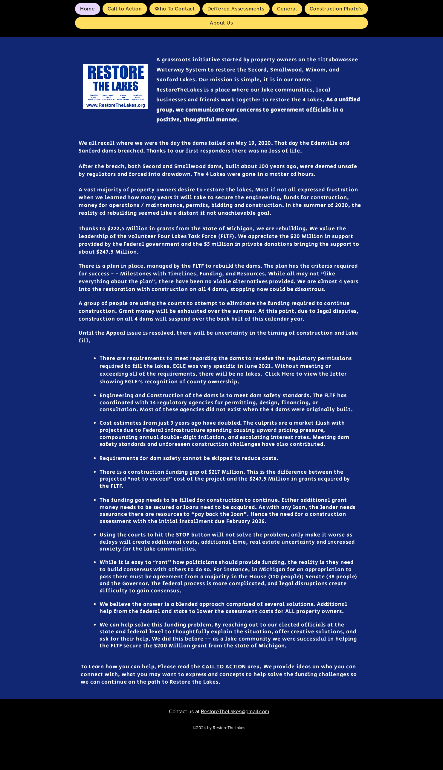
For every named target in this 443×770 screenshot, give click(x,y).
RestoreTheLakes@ (223, 711)
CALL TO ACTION (224, 667)
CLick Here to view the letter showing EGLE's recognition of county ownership (223, 378)
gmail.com (257, 711)
